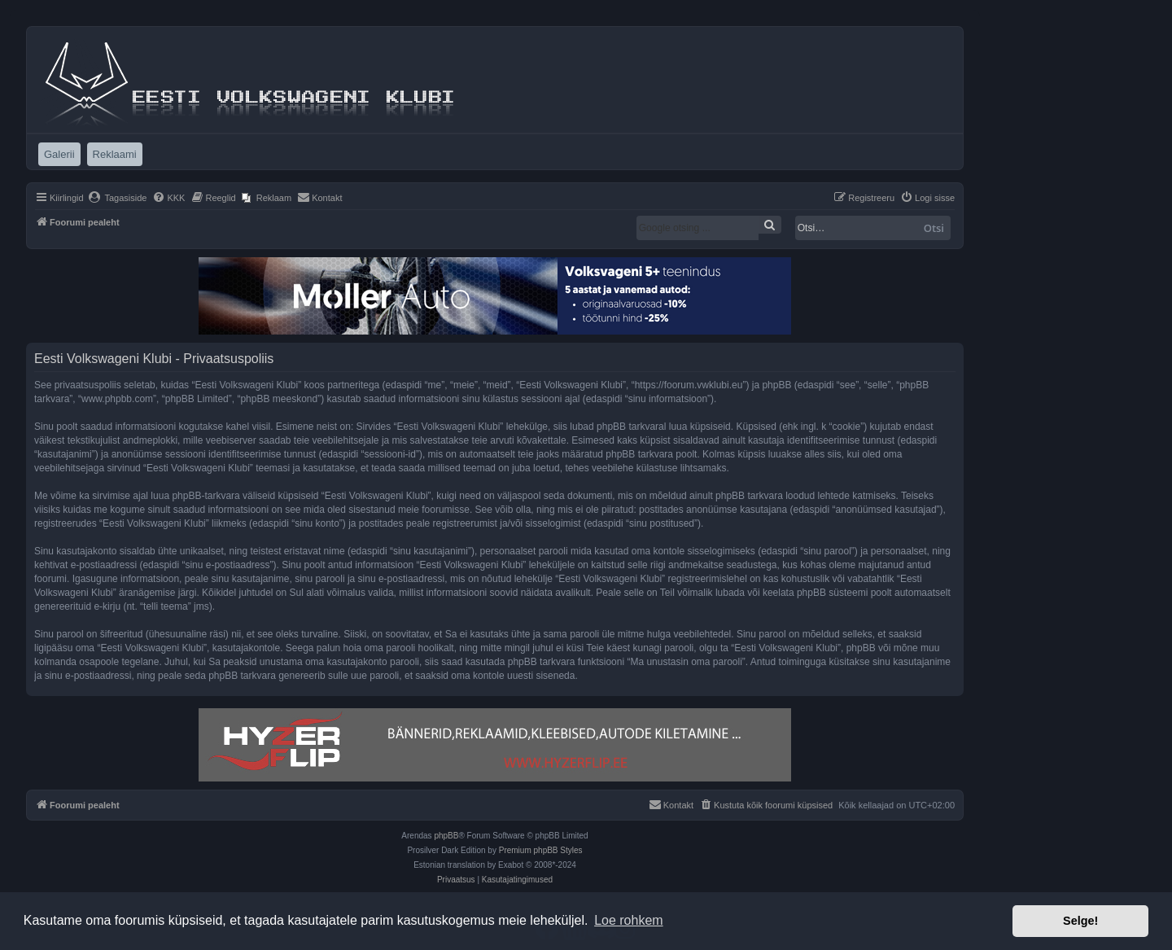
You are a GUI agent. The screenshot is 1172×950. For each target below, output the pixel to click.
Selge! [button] (1080, 920)
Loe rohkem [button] (628, 920)
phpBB (446, 835)
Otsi (934, 228)
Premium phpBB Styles (541, 850)
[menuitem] (117, 198)
